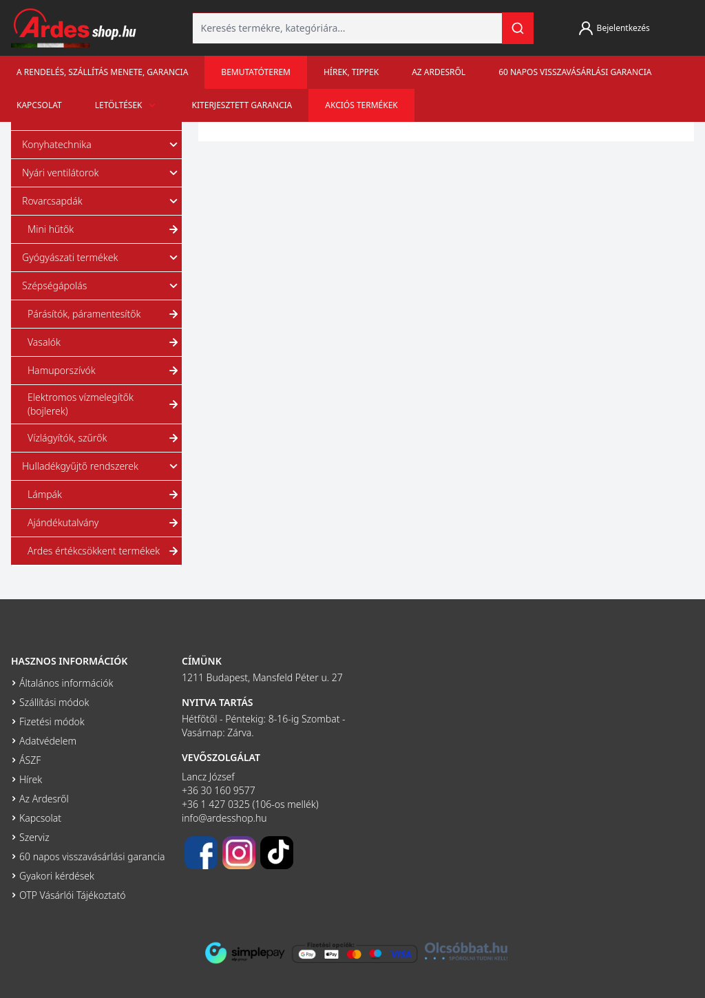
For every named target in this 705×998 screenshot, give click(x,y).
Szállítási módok (54, 702)
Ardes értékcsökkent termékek (105, 551)
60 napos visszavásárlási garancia (574, 72)
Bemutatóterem (256, 72)
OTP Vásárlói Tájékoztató (72, 895)
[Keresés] (518, 28)
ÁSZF (30, 760)
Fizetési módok (52, 721)
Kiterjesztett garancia (242, 105)
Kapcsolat (39, 105)
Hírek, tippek (351, 72)
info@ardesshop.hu (224, 817)
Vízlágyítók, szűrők (105, 438)
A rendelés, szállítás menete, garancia (102, 72)
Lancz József (208, 776)
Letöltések (127, 105)
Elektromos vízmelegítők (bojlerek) (105, 404)
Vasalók (105, 342)
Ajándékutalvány (105, 522)
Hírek (30, 779)
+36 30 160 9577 (218, 790)
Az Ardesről (438, 72)
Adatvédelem (47, 740)
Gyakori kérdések (56, 875)
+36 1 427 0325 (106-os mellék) (250, 804)
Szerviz (34, 837)
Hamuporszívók (105, 370)
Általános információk (66, 682)
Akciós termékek (361, 105)
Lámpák (105, 494)
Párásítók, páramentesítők (105, 314)
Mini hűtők (105, 229)
